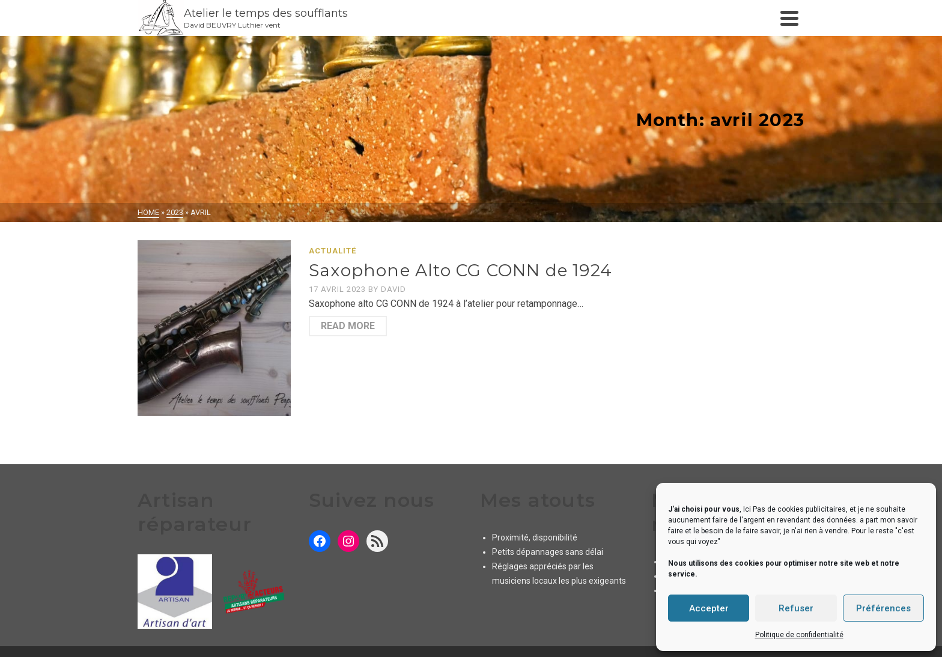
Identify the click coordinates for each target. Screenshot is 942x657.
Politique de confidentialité (799, 635)
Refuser (796, 608)
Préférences (883, 608)
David (393, 289)
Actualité (332, 250)
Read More (348, 326)
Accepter (709, 608)
